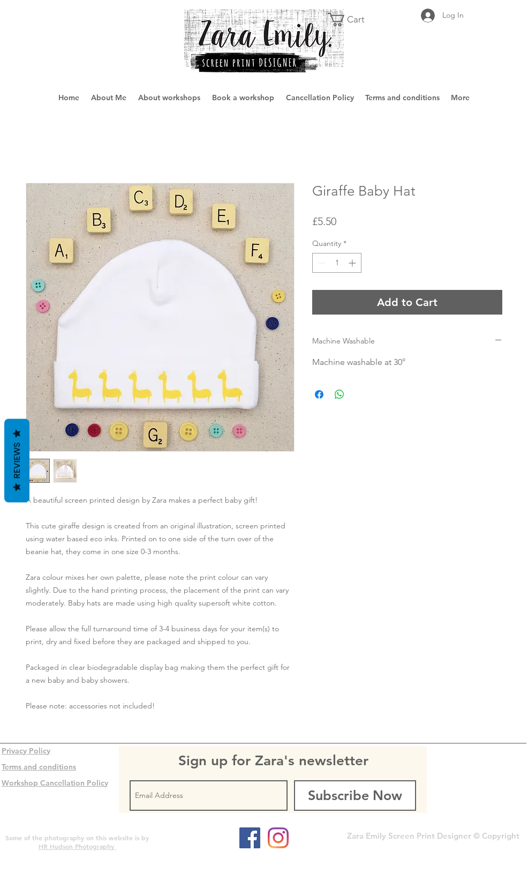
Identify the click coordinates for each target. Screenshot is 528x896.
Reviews (17, 461)
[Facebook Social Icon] (249, 837)
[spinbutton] (336, 262)
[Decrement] (320, 262)
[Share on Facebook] (319, 394)
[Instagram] (278, 837)
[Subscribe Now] (355, 795)
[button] (353, 19)
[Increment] (353, 262)
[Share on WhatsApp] (339, 394)
